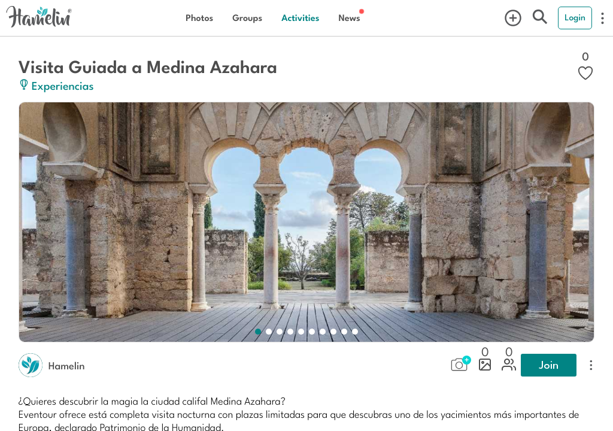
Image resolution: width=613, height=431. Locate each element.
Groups (247, 17)
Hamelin (66, 365)
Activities (300, 17)
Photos (199, 17)
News (349, 17)
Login (575, 17)
